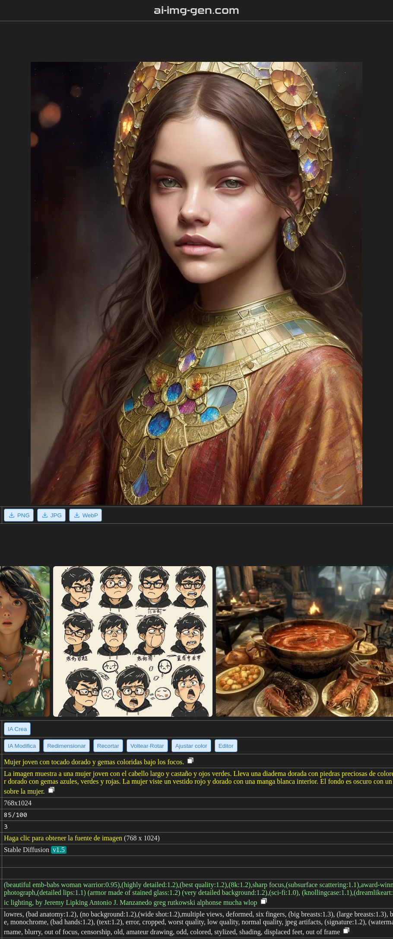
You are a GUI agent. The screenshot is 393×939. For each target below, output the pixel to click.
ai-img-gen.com (197, 10)
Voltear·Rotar (147, 746)
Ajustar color (191, 746)
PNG (19, 515)
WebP (85, 515)
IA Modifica (22, 746)
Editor (226, 746)
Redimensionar (66, 746)
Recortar (108, 746)
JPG (51, 515)
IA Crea (17, 729)
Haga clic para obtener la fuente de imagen (63, 838)
